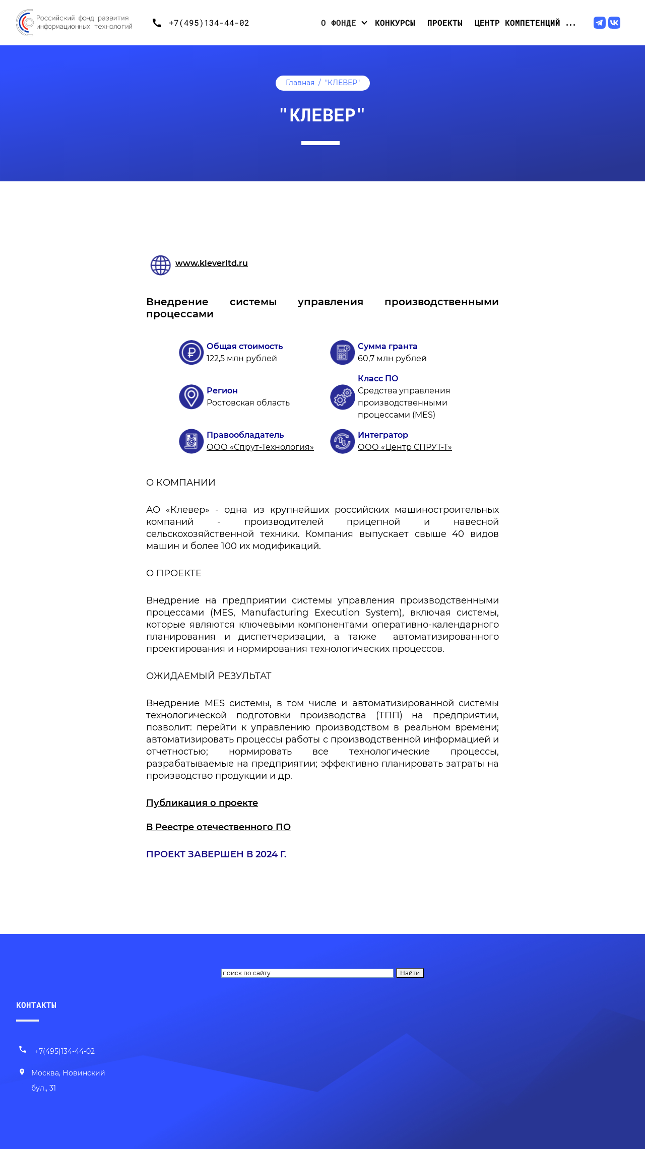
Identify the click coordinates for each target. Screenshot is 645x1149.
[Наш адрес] (67, 1081)
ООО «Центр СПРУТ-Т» (405, 447)
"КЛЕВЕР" (342, 82)
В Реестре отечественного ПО (218, 827)
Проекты (445, 22)
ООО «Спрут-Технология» (260, 447)
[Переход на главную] (81, 22)
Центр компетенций (517, 22)
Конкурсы (395, 22)
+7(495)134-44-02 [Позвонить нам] (56, 1051)
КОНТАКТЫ (36, 1004)
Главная (300, 82)
